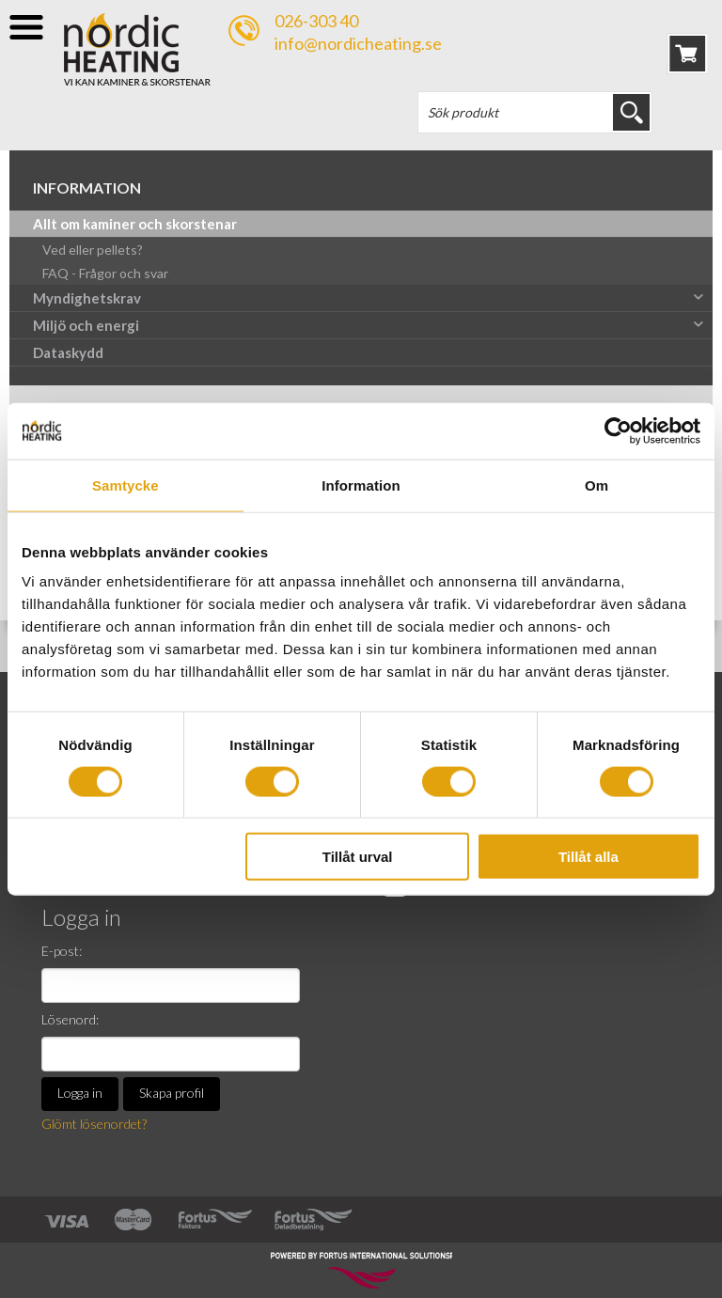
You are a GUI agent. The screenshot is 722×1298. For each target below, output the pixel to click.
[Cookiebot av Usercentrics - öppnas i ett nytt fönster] (618, 430)
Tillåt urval (357, 857)
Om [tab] (596, 485)
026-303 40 (316, 20)
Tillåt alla (588, 857)
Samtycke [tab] (125, 485)
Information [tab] (361, 485)
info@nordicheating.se (358, 43)
